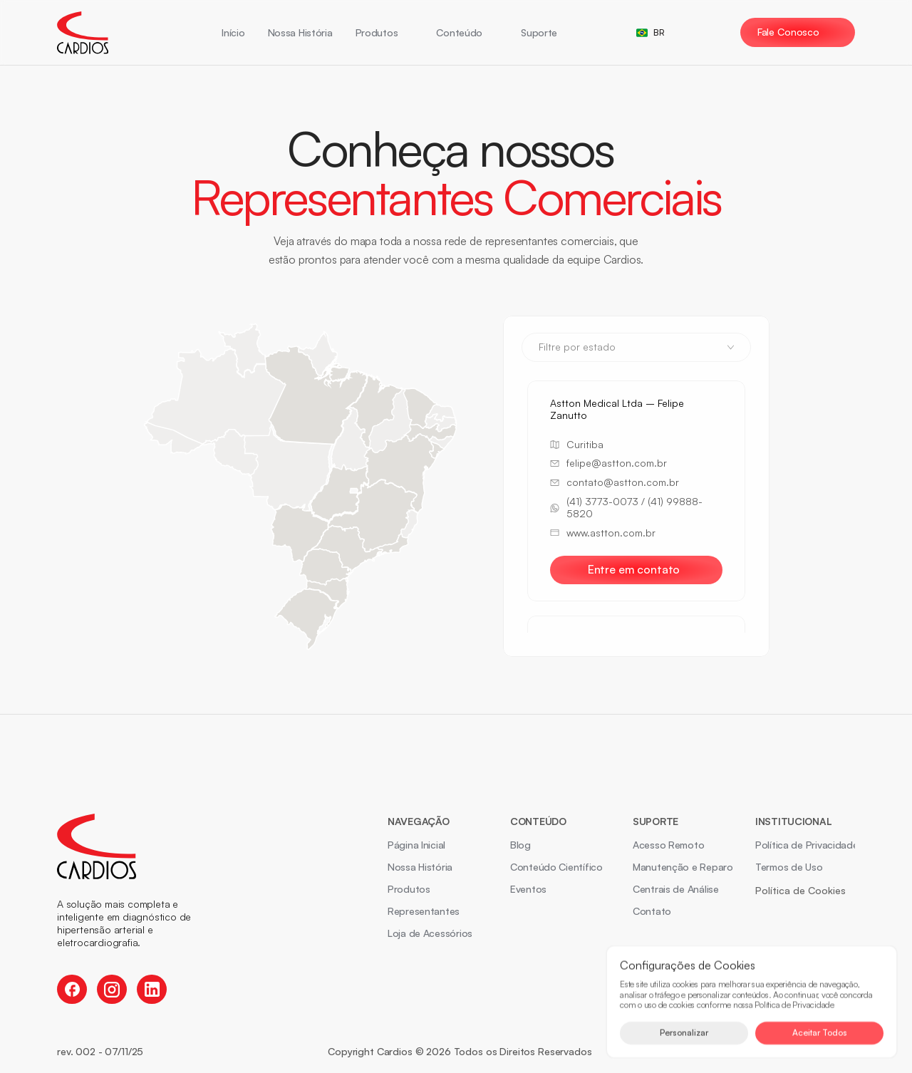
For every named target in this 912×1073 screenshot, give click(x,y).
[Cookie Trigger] (800, 890)
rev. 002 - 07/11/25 (100, 1051)
